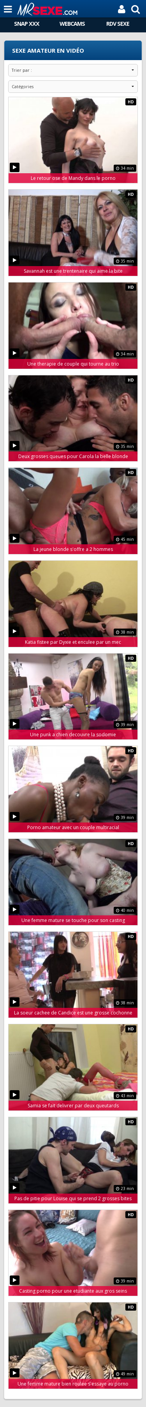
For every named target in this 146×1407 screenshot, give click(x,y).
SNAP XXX (26, 23)
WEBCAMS (72, 23)
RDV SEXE (117, 23)
